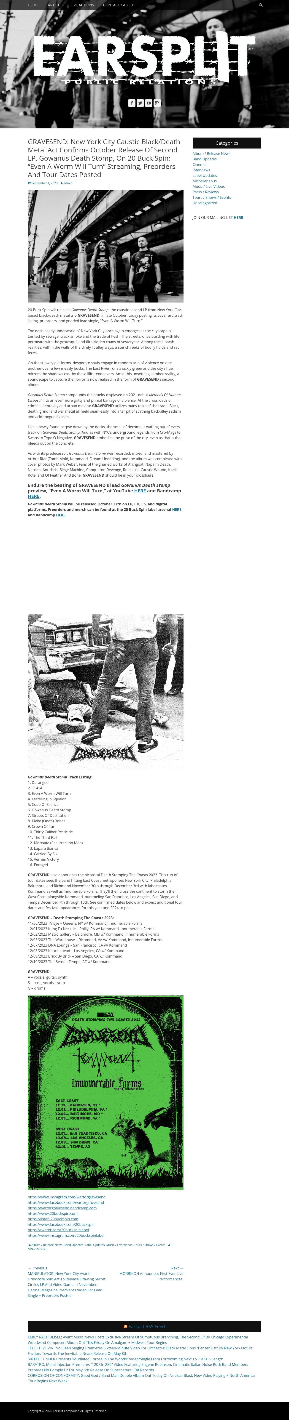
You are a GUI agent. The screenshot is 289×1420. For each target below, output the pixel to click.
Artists (55, 5)
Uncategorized (205, 202)
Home (33, 5)
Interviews (201, 170)
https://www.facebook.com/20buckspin (61, 1224)
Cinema (199, 164)
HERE (140, 491)
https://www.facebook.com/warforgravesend (66, 1202)
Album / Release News (47, 1245)
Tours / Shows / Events (149, 1245)
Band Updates (74, 1245)
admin (68, 183)
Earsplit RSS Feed (147, 1326)
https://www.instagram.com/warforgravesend (67, 1197)
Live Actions (82, 5)
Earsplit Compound (66, 1411)
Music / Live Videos (119, 1245)
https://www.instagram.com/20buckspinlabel (66, 1235)
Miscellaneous (205, 180)
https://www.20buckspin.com (53, 1213)
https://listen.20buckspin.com (53, 1218)
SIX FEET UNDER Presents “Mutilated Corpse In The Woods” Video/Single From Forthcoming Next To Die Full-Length (125, 1359)
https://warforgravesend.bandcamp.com (62, 1207)
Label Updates (95, 1245)
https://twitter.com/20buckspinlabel (58, 1229)
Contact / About (119, 5)
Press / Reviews (206, 191)
